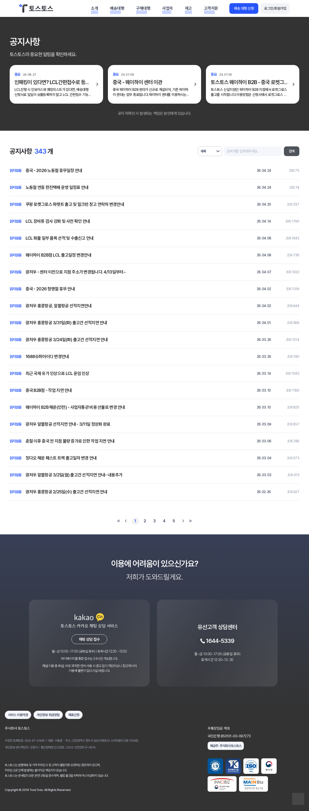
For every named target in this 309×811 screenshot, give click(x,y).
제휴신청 (73, 715)
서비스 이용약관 (18, 715)
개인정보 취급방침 (48, 715)
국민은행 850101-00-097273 (229, 736)
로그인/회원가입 (275, 8)
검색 (292, 151)
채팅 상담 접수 (89, 639)
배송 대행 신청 (244, 8)
